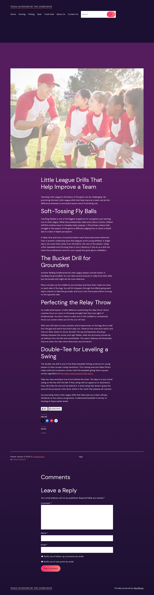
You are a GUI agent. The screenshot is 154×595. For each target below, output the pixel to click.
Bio (45, 409)
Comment (46, 503)
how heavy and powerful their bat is (76, 373)
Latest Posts (55, 409)
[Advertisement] (77, 52)
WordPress (139, 588)
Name (44, 533)
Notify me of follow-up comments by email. (64, 556)
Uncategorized (38, 457)
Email (44, 544)
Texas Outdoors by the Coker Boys (31, 6)
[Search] (111, 14)
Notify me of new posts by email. (59, 561)
